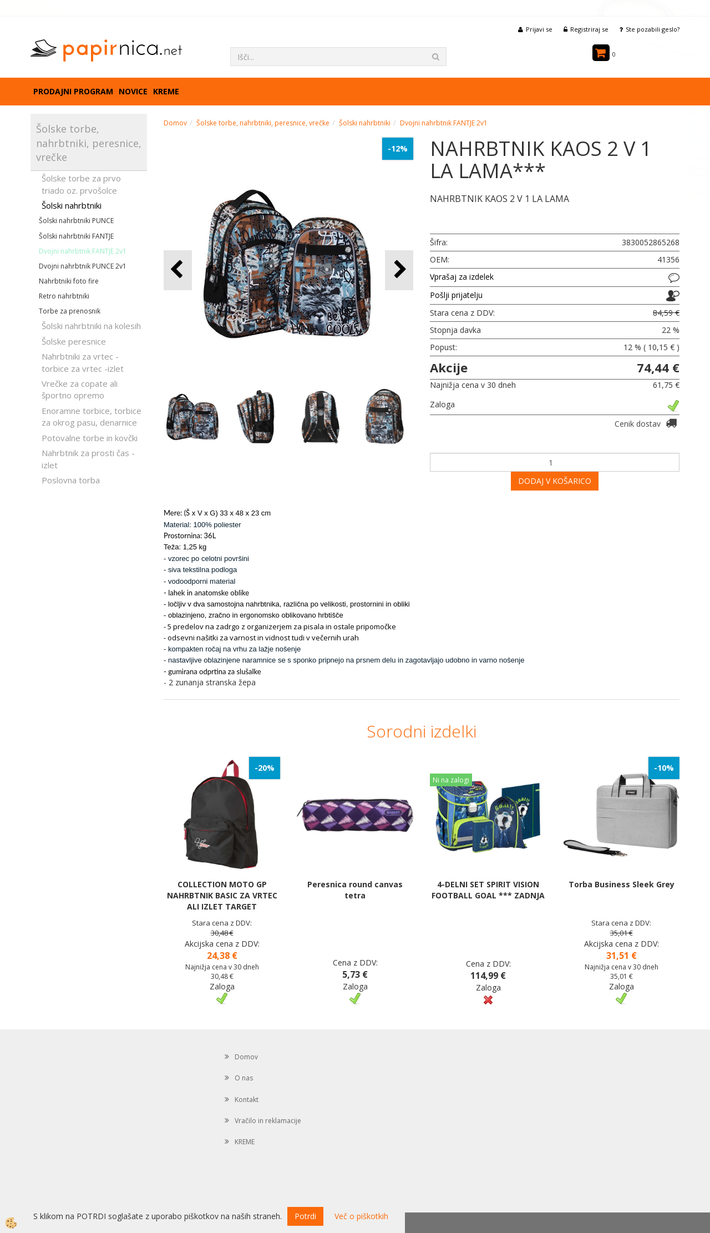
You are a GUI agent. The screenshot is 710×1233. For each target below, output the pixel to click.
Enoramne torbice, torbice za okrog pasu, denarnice (91, 416)
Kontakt (246, 1099)
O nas (244, 1078)
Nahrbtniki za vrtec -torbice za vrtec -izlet (83, 362)
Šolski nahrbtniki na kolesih (91, 325)
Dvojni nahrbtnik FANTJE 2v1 (82, 251)
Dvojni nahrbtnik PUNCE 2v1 (82, 266)
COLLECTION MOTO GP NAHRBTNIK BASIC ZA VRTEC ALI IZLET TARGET (222, 895)
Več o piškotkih (361, 1216)
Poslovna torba (71, 480)
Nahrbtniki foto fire (69, 281)
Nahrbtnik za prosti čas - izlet (88, 458)
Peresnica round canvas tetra (355, 890)
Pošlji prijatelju (456, 295)
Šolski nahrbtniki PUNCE (76, 220)
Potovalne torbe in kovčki (90, 437)
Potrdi (305, 1216)
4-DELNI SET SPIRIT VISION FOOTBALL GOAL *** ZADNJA (488, 890)
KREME (166, 91)
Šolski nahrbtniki (72, 205)
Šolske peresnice (74, 341)
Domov (175, 123)
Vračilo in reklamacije (268, 1120)
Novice (133, 91)
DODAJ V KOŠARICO (554, 481)
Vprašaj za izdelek (462, 276)
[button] (399, 270)
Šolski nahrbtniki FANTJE (76, 236)
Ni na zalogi (451, 780)
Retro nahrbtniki (64, 296)
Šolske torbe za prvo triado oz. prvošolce (81, 184)
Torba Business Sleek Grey (621, 884)
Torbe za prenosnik (69, 311)
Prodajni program (73, 91)
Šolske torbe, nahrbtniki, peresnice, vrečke (262, 123)
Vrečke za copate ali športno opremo (80, 389)
